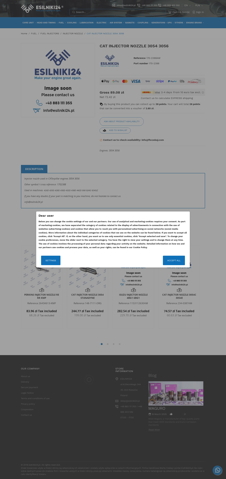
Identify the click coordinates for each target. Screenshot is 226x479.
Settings (50, 260)
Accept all (174, 260)
